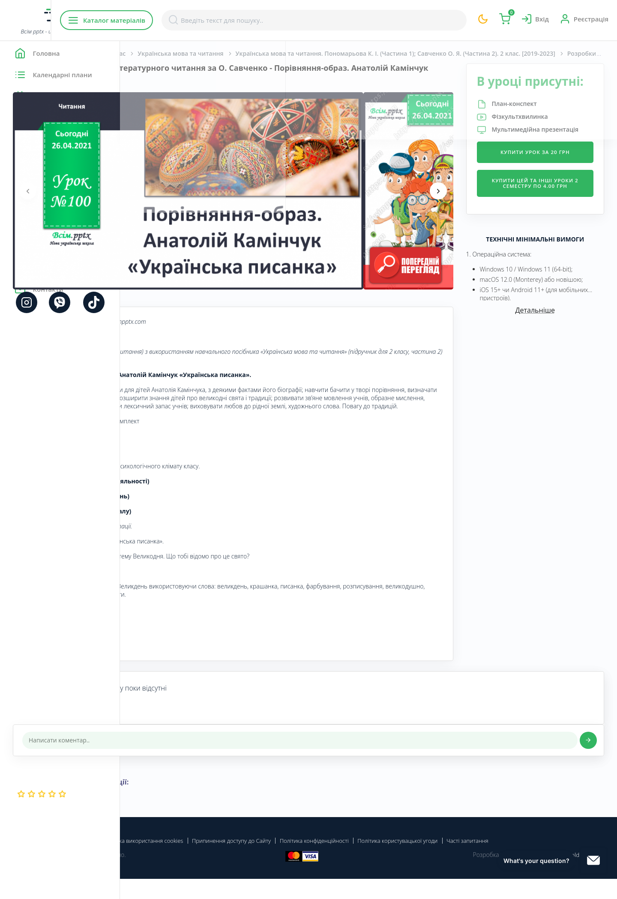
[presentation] (147, 190)
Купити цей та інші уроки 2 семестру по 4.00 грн (550, 217)
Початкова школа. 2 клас (208, 53)
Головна (145, 53)
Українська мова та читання (300, 53)
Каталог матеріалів (175, 20)
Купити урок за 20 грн (550, 179)
